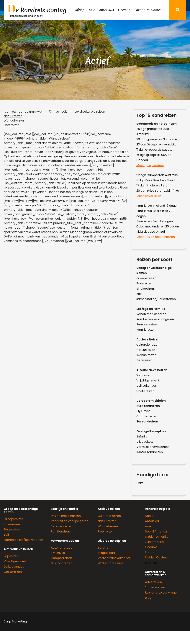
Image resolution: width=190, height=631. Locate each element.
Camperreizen (147, 416)
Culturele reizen (93, 111)
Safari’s (141, 436)
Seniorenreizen (147, 324)
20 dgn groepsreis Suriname (156, 139)
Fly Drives (143, 411)
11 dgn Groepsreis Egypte (154, 149)
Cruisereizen (145, 391)
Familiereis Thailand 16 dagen (157, 206)
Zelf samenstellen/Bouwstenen (156, 296)
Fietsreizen (11, 125)
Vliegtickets (144, 442)
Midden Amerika (156, 537)
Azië (92, 10)
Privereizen (144, 283)
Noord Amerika (156, 531)
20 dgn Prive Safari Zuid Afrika (157, 191)
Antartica (152, 521)
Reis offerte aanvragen (161, 592)
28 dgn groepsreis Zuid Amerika (152, 131)
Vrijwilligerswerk (148, 380)
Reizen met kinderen (151, 314)
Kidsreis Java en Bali (150, 232)
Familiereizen (145, 329)
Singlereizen (145, 288)
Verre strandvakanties (152, 447)
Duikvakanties (146, 385)
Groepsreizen (146, 278)
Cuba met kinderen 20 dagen (157, 226)
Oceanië (124, 10)
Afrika (80, 10)
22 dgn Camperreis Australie (157, 175)
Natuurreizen (13, 116)
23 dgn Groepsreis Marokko (156, 144)
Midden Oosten (156, 557)
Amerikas (106, 10)
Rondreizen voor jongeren (155, 319)
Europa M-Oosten (148, 10)
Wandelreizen (14, 120)
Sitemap (151, 562)
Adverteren (153, 582)
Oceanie (151, 547)
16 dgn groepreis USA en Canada (153, 157)
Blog (148, 598)
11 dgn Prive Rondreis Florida (156, 180)
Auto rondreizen (148, 406)
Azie (148, 526)
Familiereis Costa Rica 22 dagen (154, 213)
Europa (150, 552)
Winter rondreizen (149, 452)
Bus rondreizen (147, 421)
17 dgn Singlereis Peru (151, 185)
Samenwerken (155, 587)
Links (139, 483)
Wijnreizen (143, 375)
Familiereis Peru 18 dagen (154, 221)
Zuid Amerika (154, 542)
